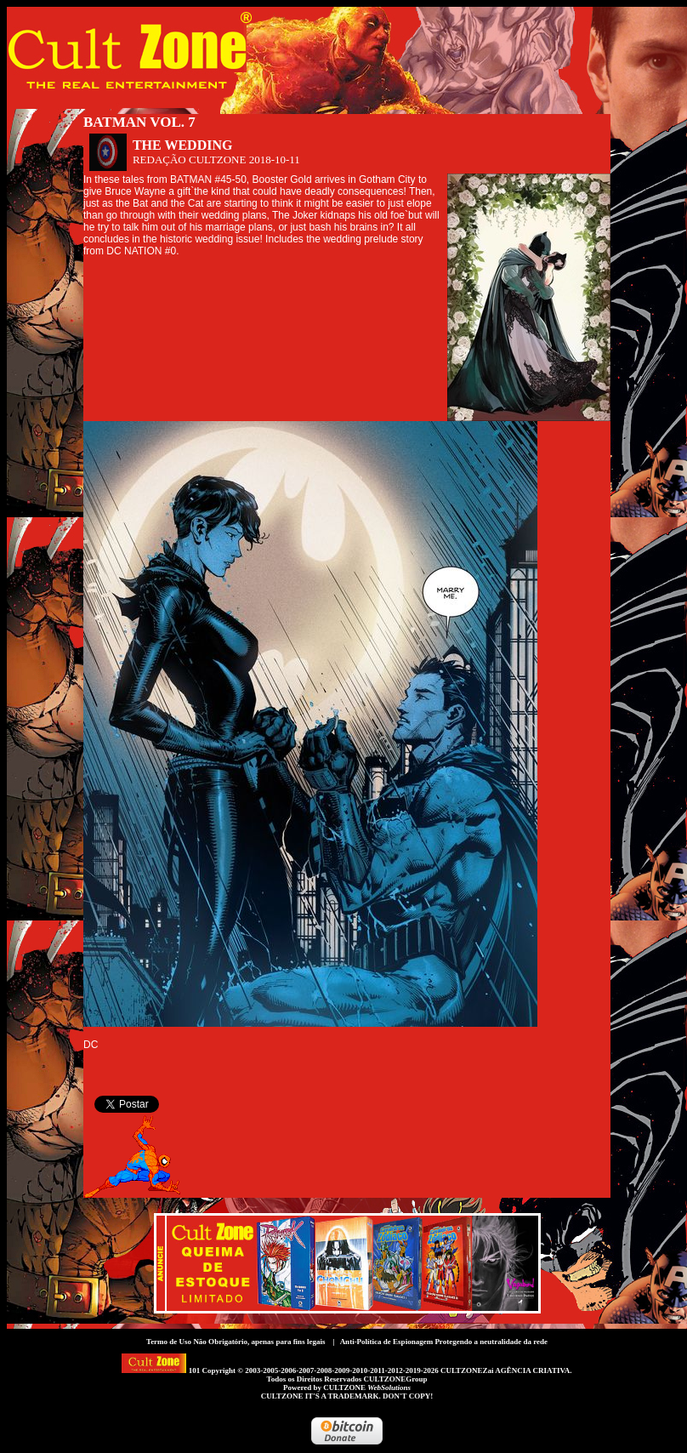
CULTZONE (367, 1387)
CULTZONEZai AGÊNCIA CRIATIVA (505, 1370)
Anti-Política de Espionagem (387, 1341)
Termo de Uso (168, 1341)
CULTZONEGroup (395, 1379)
